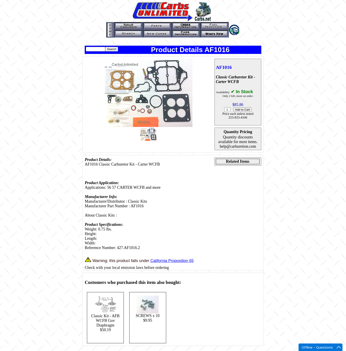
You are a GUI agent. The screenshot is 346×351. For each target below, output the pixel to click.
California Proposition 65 (172, 261)
